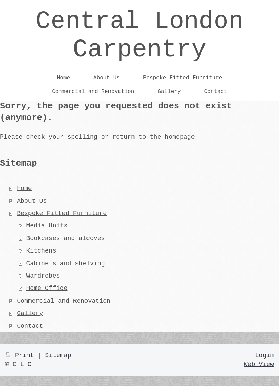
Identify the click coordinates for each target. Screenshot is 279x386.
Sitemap (58, 355)
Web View (259, 364)
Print (21, 355)
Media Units (46, 225)
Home (24, 188)
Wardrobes (43, 275)
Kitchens (41, 250)
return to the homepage (153, 136)
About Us (32, 201)
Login (264, 355)
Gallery (30, 313)
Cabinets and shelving (65, 263)
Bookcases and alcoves (65, 238)
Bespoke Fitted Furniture (62, 213)
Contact (30, 326)
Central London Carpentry (139, 36)
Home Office (46, 288)
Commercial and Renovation (64, 300)
